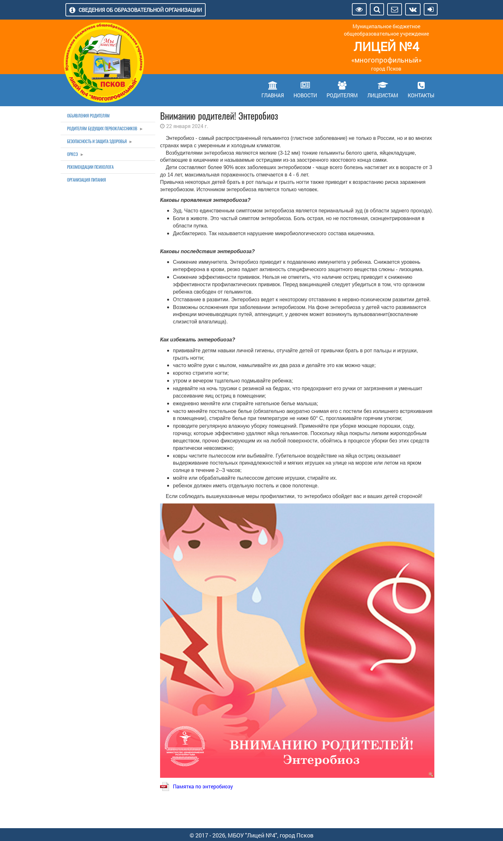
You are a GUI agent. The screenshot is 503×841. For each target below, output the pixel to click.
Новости (305, 95)
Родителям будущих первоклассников (102, 128)
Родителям (342, 95)
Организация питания (86, 180)
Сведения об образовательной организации (140, 9)
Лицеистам (382, 95)
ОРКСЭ (72, 154)
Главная (272, 95)
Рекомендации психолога (90, 167)
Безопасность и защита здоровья (97, 141)
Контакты (421, 95)
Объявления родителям (88, 116)
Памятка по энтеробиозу (203, 786)
